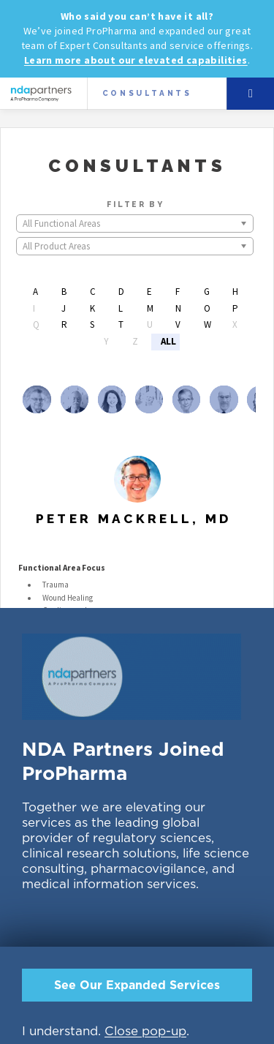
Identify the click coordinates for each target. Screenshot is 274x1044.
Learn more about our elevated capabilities (136, 60)
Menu (250, 94)
